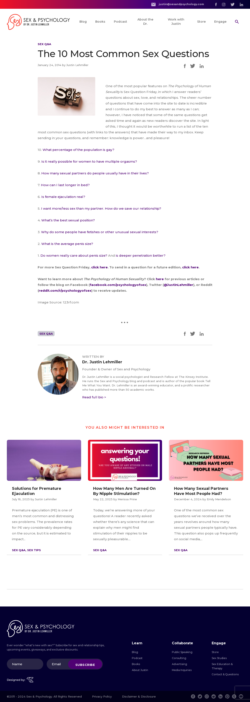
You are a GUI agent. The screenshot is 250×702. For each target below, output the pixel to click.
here (160, 279)
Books (100, 22)
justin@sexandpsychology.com (177, 4)
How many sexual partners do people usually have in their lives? (95, 173)
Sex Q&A (44, 44)
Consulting (179, 658)
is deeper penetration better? (140, 255)
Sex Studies (219, 658)
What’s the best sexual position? (68, 220)
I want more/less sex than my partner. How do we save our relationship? (101, 208)
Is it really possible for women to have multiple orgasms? (89, 161)
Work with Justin (176, 22)
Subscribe (85, 665)
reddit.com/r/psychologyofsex (65, 290)
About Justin (140, 670)
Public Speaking (182, 652)
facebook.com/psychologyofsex (118, 285)
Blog (83, 22)
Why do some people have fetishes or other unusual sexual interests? (99, 232)
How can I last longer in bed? (65, 185)
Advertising (179, 664)
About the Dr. (145, 22)
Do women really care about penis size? (73, 255)
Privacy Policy (102, 696)
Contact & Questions (225, 674)
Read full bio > (94, 397)
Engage (220, 22)
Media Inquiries (182, 670)
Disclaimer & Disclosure (139, 696)
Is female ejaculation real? (63, 197)
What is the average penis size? (67, 244)
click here (99, 267)
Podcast (120, 22)
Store (201, 22)
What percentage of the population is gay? (78, 150)
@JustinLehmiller (178, 285)
